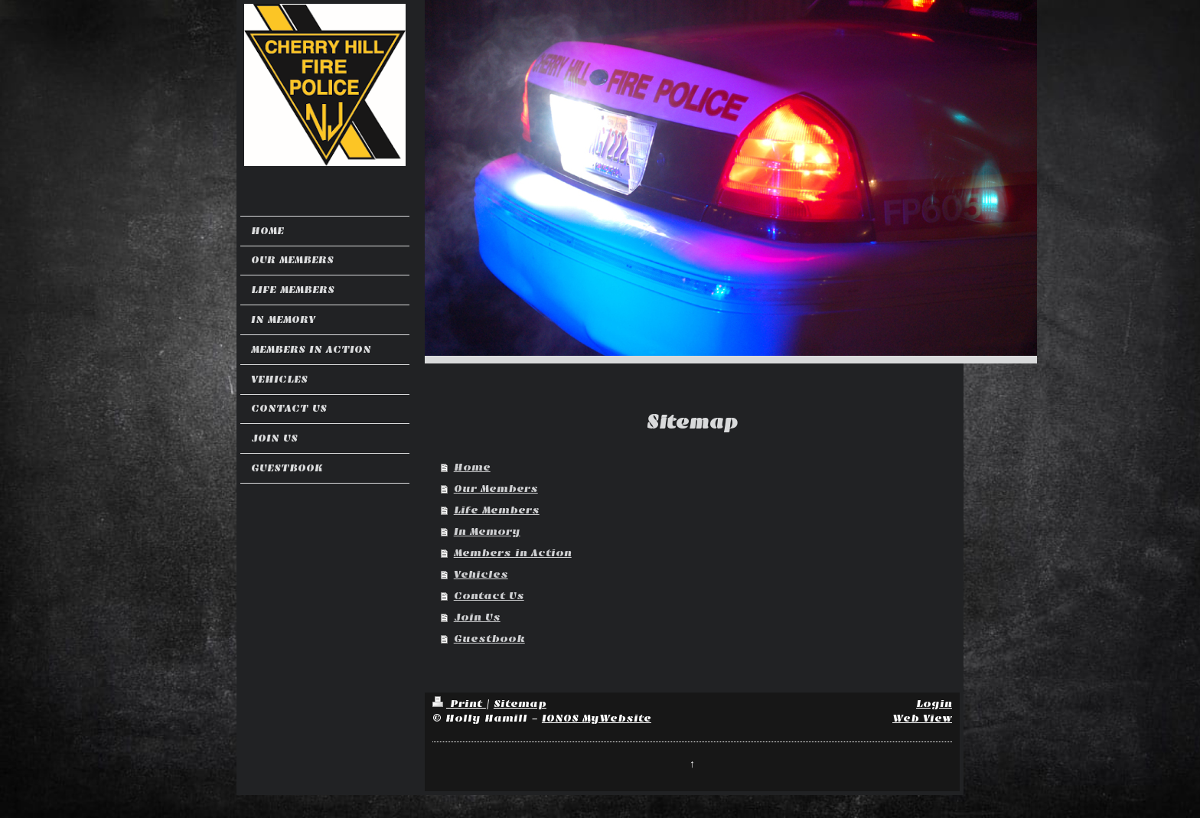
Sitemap (520, 703)
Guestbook (489, 638)
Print (459, 703)
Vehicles (481, 574)
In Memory (487, 531)
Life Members (497, 510)
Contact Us (489, 595)
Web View (922, 718)
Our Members (496, 488)
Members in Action (513, 552)
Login (934, 703)
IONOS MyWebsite (596, 718)
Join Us (477, 617)
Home (472, 467)
